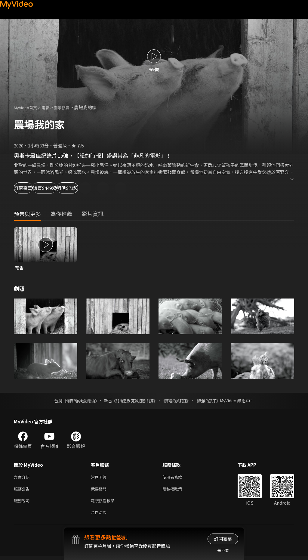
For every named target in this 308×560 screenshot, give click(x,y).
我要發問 (100, 490)
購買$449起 (71, 188)
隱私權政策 (177, 490)
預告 (19, 268)
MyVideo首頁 (27, 107)
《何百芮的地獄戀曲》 (72, 401)
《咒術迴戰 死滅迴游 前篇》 (133, 401)
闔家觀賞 (68, 107)
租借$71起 (113, 188)
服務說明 (23, 503)
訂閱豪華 (30, 188)
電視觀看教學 (104, 503)
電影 (50, 107)
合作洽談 (100, 516)
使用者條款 (177, 478)
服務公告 (23, 490)
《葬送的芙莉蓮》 (180, 401)
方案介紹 (23, 478)
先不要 (223, 550)
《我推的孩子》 (216, 401)
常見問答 (100, 478)
